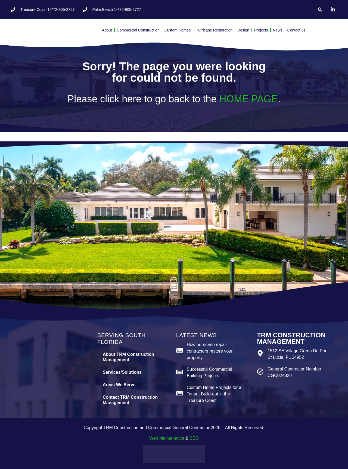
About (107, 30)
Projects (261, 30)
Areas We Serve (119, 384)
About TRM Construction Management (128, 357)
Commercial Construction (138, 30)
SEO (194, 438)
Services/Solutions (122, 372)
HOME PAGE (248, 98)
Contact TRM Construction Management (130, 400)
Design (243, 30)
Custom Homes (177, 30)
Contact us (296, 30)
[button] (320, 9)
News (277, 30)
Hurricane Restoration (213, 30)
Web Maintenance (166, 438)
